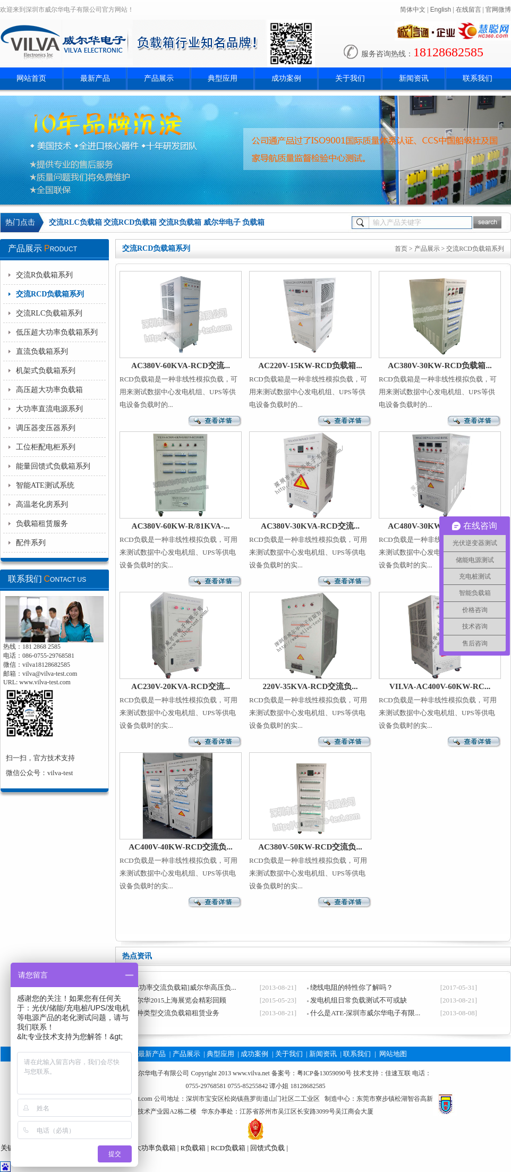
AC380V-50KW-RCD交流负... (310, 846)
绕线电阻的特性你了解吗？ (351, 987)
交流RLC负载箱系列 (49, 313)
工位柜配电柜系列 (45, 447)
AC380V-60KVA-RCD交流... (180, 365)
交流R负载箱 (180, 222)
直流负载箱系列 (42, 351)
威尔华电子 (222, 222)
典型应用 (222, 78)
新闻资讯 (414, 78)
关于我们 (350, 78)
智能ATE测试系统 (45, 485)
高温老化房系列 (42, 504)
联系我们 (477, 78)
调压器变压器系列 (45, 428)
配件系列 (31, 543)
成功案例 (286, 78)
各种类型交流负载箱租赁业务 (174, 1013)
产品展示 (159, 78)
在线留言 (468, 9)
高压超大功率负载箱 (49, 390)
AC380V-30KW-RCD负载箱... (440, 365)
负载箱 (253, 222)
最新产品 (95, 78)
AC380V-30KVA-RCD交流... (310, 525)
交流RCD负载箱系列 (50, 294)
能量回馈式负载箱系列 (53, 466)
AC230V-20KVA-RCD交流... (180, 686)
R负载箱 (193, 1148)
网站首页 (31, 78)
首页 (401, 248)
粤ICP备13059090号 (324, 1073)
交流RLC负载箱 (75, 222)
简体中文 (412, 9)
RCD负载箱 (227, 1148)
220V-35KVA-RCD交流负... (309, 686)
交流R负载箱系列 (44, 275)
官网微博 (498, 9)
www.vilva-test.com (45, 682)
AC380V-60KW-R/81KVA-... (180, 525)
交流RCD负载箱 (130, 222)
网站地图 (393, 1054)
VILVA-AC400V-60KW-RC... (439, 686)
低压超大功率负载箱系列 (57, 332)
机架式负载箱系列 (45, 371)
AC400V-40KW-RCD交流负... (181, 846)
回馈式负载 (267, 1148)
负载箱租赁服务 (42, 524)
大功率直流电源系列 (49, 409)
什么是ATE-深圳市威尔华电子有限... (365, 1013)
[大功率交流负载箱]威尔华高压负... (183, 987)
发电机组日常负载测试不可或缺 (358, 1000)
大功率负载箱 (155, 1148)
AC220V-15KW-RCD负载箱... (310, 365)
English (440, 9)
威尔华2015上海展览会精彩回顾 (178, 1000)
